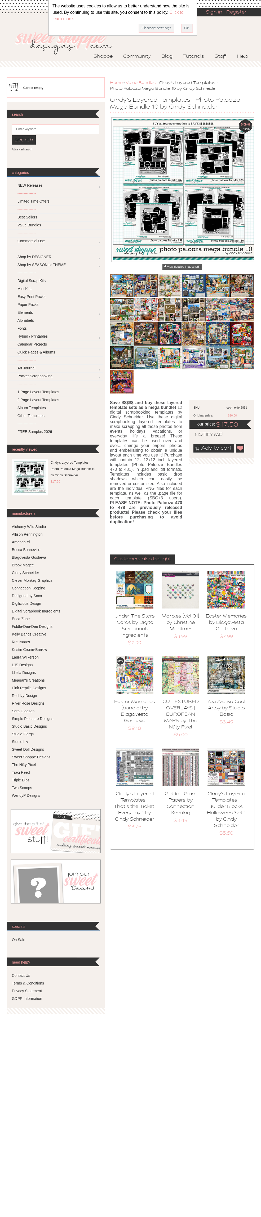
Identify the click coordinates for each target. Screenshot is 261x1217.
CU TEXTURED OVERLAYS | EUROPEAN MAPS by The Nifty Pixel (180, 715)
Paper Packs (27, 304)
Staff (220, 57)
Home (116, 83)
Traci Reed (21, 772)
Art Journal (26, 368)
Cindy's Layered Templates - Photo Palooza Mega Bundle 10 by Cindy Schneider (73, 469)
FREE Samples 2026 (34, 431)
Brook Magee (23, 565)
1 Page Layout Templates (38, 392)
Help (242, 57)
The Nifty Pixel (24, 765)
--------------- (26, 193)
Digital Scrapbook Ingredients (36, 611)
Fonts (22, 328)
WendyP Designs (26, 795)
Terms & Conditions (28, 983)
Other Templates (31, 416)
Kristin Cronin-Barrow (29, 649)
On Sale (18, 940)
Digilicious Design (26, 603)
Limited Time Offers (33, 201)
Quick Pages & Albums (36, 352)
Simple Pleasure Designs (32, 719)
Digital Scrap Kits (31, 281)
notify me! (204, 435)
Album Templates (31, 408)
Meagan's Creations (28, 680)
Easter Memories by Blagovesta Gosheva (226, 622)
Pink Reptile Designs (29, 688)
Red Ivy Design (24, 695)
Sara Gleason (23, 711)
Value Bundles (141, 83)
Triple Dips (20, 780)
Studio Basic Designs (29, 726)
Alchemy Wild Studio (29, 527)
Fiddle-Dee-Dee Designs (32, 626)
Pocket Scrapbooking (34, 376)
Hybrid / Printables (32, 336)
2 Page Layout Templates (38, 400)
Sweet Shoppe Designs (31, 757)
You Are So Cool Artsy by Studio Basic (226, 708)
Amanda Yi (21, 542)
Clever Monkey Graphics (32, 580)
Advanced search (22, 149)
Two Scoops (22, 788)
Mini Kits (24, 289)
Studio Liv (20, 742)
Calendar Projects (32, 344)
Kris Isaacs (21, 642)
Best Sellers (27, 217)
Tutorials (193, 57)
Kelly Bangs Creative (29, 634)
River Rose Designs (28, 703)
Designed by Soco (27, 596)
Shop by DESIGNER (34, 257)
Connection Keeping (28, 588)
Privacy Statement (27, 991)
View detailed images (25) (183, 266)
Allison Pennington (27, 534)
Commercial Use (31, 241)
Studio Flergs (23, 734)
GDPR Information (27, 998)
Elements (25, 312)
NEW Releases (30, 185)
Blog (166, 57)
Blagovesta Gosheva (29, 557)
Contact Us (21, 975)
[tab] (142, 559)
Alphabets (25, 320)
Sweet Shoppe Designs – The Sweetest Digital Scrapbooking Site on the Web (68, 41)
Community (137, 57)
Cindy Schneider (25, 573)
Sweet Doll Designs (28, 749)
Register (236, 12)
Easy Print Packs (31, 296)
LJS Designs (22, 665)
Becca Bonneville (26, 550)
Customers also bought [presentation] (142, 559)
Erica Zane (21, 619)
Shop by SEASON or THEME (41, 265)
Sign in (214, 12)
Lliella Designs (24, 672)
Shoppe (103, 57)
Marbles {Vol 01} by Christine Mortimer (180, 622)
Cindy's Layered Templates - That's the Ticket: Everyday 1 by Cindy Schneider (135, 807)
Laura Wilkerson (25, 657)
